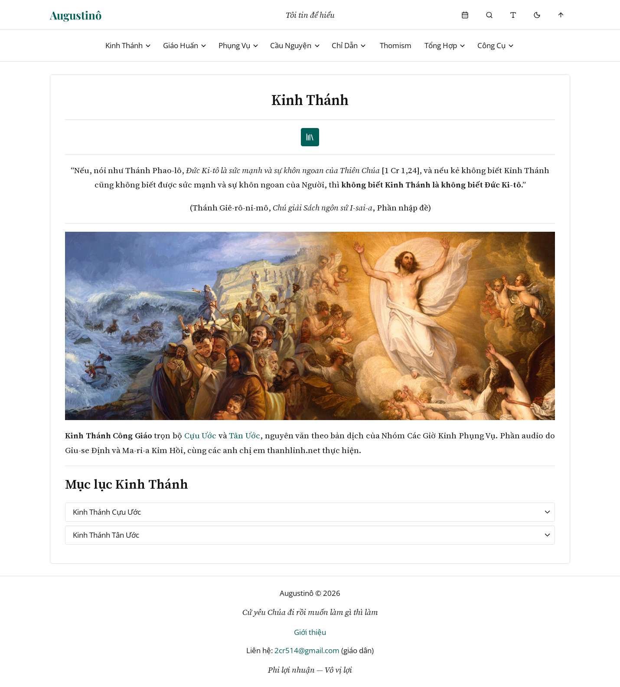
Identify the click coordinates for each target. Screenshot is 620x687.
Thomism (395, 45)
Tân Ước (244, 435)
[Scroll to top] (561, 15)
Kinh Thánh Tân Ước (106, 535)
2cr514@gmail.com (306, 650)
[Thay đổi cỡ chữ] (513, 15)
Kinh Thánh (128, 45)
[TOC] (310, 137)
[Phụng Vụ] (465, 15)
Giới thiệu (310, 632)
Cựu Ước (200, 435)
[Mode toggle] (537, 15)
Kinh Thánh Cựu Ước (107, 512)
